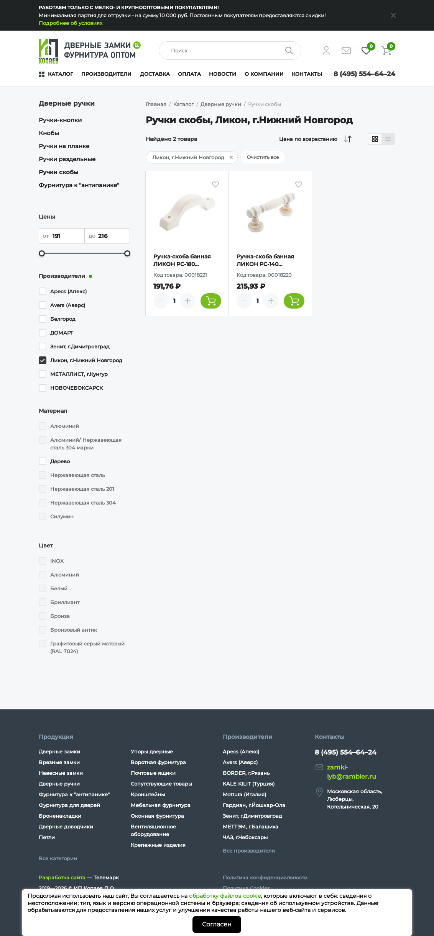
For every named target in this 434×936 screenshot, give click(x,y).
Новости (222, 74)
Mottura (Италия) (244, 794)
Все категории (58, 858)
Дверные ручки (59, 784)
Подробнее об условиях (70, 23)
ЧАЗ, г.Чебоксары (245, 837)
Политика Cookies (246, 888)
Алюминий (64, 426)
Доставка (155, 74)
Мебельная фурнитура (161, 805)
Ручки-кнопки (60, 120)
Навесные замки (61, 773)
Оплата (189, 74)
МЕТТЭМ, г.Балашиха (250, 826)
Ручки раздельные (67, 159)
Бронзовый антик (73, 630)
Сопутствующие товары (161, 784)
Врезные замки (59, 762)
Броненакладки (60, 816)
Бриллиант (64, 602)
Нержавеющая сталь (77, 475)
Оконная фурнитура (157, 816)
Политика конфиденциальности (265, 877)
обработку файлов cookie (225, 895)
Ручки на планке (64, 146)
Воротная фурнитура (158, 762)
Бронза (60, 616)
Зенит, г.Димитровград (80, 346)
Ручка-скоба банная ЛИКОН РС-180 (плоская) (182, 260)
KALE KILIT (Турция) (249, 784)
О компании (264, 74)
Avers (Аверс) (67, 305)
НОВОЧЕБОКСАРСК (76, 388)
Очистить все (263, 157)
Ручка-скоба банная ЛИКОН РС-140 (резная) (265, 260)
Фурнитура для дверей (69, 805)
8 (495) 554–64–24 (364, 74)
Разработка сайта (62, 877)
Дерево (60, 461)
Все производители (249, 851)
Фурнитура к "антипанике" (79, 185)
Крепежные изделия (158, 845)
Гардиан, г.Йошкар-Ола (254, 805)
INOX (57, 561)
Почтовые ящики (153, 773)
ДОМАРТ (61, 333)
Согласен (217, 924)
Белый (58, 588)
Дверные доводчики (66, 826)
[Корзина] (386, 50)
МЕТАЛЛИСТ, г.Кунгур (79, 374)
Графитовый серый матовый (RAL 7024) (87, 647)
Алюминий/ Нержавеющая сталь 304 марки (86, 444)
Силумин (62, 516)
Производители (106, 74)
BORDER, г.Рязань (246, 773)
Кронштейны (148, 794)
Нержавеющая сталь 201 (82, 489)
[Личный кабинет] (326, 50)
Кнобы (49, 133)
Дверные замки (59, 751)
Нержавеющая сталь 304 (83, 503)
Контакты (307, 74)
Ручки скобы (58, 172)
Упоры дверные (152, 751)
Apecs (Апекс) (68, 291)
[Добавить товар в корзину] (211, 301)
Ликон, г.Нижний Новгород (86, 360)
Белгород (63, 319)
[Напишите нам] (346, 50)
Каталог (60, 74)
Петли (47, 837)
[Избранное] (366, 50)
